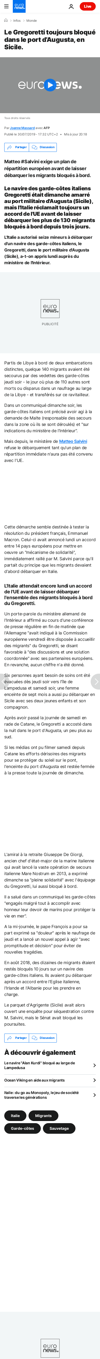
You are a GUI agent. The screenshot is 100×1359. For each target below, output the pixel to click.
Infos (17, 20)
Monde (31, 20)
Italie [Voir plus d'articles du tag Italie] (15, 1115)
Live (87, 6)
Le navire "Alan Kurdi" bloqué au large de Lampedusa (39, 1065)
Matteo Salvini (73, 441)
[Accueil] (5, 20)
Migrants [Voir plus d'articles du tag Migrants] (43, 1115)
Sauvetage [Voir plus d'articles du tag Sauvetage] (59, 1128)
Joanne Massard (22, 128)
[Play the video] (50, 85)
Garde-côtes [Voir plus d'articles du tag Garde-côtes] (22, 1128)
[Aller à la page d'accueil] (19, 6)
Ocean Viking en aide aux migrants (34, 1080)
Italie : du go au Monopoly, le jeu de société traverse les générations (41, 1095)
